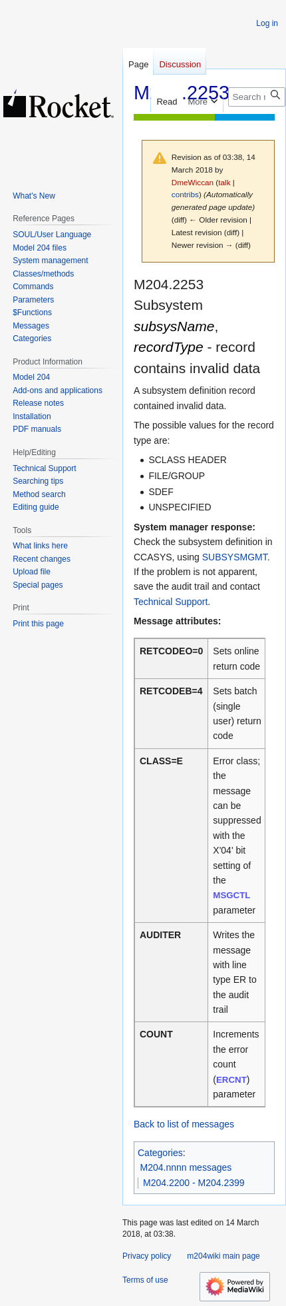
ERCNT (231, 1080)
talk (224, 182)
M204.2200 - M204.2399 (194, 1182)
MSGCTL (231, 895)
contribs (185, 194)
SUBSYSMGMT (234, 557)
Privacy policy (146, 1256)
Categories (160, 1152)
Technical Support (171, 601)
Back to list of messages (184, 1124)
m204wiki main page (223, 1256)
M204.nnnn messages (186, 1167)
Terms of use (145, 1280)
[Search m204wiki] (256, 97)
